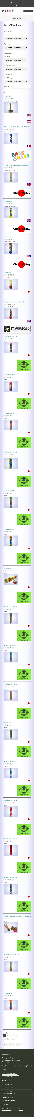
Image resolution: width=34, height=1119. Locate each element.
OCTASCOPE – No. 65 (10, 761)
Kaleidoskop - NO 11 (10, 491)
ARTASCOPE (7, 96)
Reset (6, 86)
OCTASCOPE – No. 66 (10, 839)
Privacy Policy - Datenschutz (10, 1077)
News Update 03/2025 (8, 1093)
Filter (19, 87)
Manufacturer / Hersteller (9, 54)
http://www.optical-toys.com (12, 1060)
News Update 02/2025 (8, 1100)
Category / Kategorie (7, 33)
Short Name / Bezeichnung (8, 76)
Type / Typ (7, 44)
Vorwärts (6, 1039)
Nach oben (11, 1044)
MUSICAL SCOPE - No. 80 (11, 955)
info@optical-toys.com (17, 2)
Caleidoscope (8, 201)
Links (20, 1109)
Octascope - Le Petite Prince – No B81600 (16, 127)
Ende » (13, 1039)
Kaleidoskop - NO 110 (10, 336)
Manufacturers (6, 1109)
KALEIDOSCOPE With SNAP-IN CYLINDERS (17, 916)
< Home (5, 1044)
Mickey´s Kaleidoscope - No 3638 (14, 302)
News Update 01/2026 (8, 1087)
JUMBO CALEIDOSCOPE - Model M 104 (16, 165)
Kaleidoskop (7, 272)
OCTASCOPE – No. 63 (10, 606)
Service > (18, 1044)
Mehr (4, 1069)
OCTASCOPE (8, 723)
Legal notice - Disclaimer (9, 1073)
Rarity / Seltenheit (9, 65)
